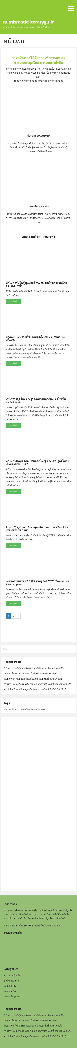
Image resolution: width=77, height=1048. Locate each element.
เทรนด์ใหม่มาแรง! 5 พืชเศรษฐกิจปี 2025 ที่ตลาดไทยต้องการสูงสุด (37, 582)
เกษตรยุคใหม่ (10, 991)
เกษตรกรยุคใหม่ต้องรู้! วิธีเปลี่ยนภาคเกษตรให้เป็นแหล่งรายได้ (36, 400)
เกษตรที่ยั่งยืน (10, 985)
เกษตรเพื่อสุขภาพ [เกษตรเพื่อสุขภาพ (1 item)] (38, 709)
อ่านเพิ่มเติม (13, 301)
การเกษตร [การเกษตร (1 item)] (7, 709)
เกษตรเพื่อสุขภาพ (12, 996)
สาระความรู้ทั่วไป (12, 975)
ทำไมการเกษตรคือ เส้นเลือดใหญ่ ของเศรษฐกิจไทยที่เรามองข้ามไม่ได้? (37, 462)
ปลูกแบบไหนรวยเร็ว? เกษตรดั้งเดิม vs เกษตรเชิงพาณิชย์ (35, 338)
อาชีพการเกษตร (11, 980)
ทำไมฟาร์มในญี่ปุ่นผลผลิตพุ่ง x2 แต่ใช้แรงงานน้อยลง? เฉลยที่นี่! (36, 284)
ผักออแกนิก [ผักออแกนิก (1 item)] (15, 709)
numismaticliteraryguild (28, 22)
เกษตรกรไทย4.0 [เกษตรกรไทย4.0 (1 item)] (26, 709)
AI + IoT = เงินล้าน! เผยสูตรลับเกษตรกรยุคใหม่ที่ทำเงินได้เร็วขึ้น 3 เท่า (37, 528)
